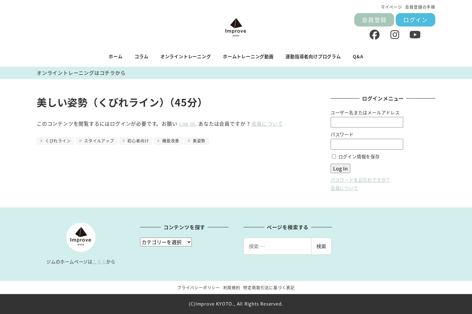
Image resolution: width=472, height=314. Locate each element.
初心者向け (137, 140)
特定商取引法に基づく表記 (269, 287)
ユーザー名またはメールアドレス (365, 112)
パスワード (342, 134)
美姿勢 (198, 140)
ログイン (415, 19)
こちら (99, 261)
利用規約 (231, 287)
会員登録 (374, 19)
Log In (187, 123)
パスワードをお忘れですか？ (360, 180)
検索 (321, 246)
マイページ (391, 7)
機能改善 (170, 140)
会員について (267, 123)
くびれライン (57, 140)
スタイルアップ (98, 140)
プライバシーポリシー (198, 287)
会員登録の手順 (420, 7)
